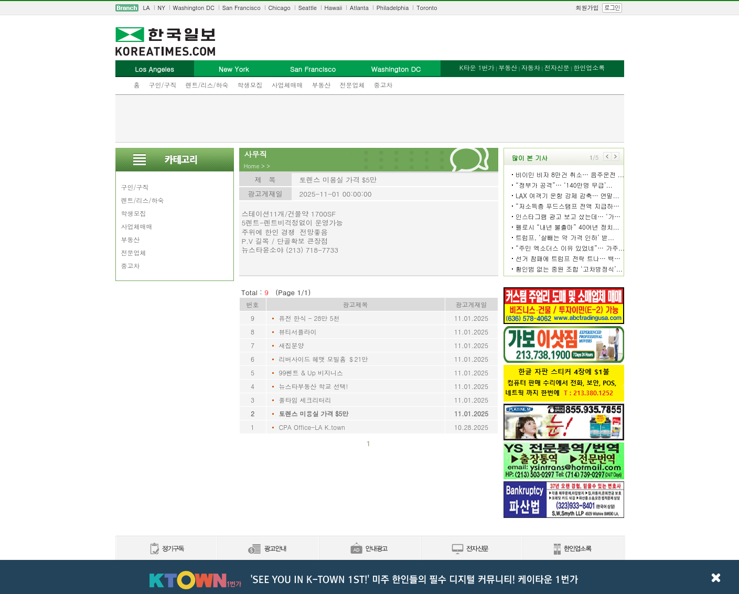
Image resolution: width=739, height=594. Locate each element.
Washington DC (194, 8)
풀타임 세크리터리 (305, 399)
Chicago (280, 8)
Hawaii (333, 8)
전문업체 (352, 84)
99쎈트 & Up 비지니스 (311, 372)
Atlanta (359, 8)
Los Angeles (154, 69)
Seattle (307, 8)
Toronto (426, 8)
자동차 (530, 67)
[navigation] (369, 8)
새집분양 (291, 345)
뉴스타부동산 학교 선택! (313, 386)
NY (161, 8)
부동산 (321, 84)
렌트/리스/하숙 (207, 84)
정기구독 (166, 549)
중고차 (383, 84)
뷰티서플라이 (298, 331)
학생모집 (250, 84)
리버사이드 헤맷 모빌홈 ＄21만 (323, 358)
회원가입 (587, 8)
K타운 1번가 (477, 67)
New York (234, 69)
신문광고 (267, 549)
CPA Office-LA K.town (312, 427)
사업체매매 (287, 84)
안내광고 (369, 549)
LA (146, 8)
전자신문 (557, 67)
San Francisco (241, 8)
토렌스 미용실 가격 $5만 (314, 413)
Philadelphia (393, 8)
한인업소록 (589, 67)
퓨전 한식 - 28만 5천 (309, 318)
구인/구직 (163, 84)
